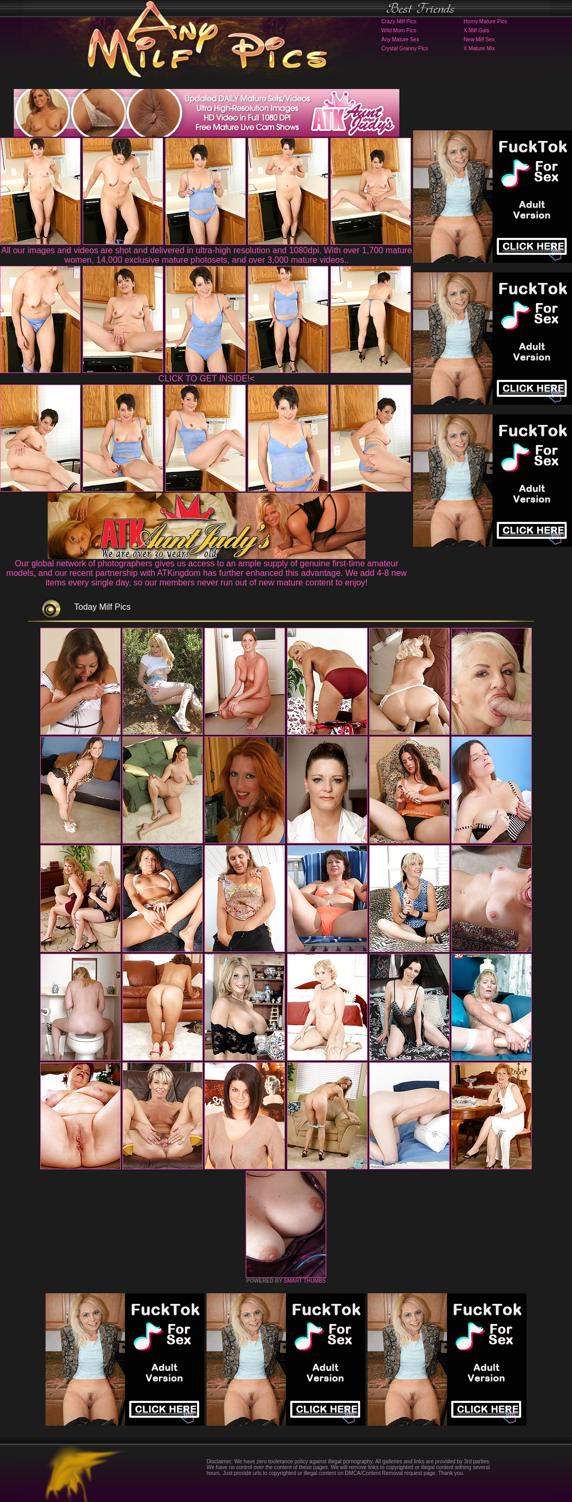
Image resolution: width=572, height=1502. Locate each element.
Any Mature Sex (400, 39)
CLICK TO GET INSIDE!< (206, 378)
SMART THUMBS (305, 1281)
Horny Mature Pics (485, 21)
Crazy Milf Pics (398, 21)
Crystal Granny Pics (404, 48)
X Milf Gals (476, 30)
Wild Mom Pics (398, 30)
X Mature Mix (479, 48)
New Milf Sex (478, 39)
